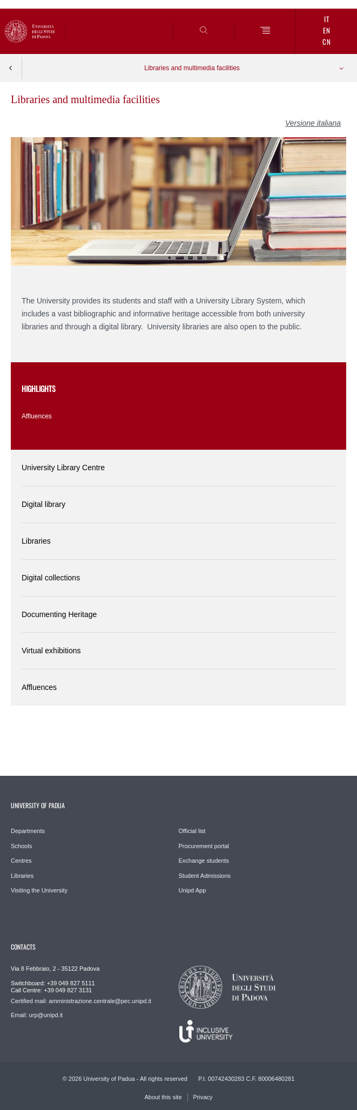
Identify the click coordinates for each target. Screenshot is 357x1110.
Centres (21, 860)
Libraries (36, 541)
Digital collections (51, 577)
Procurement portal (204, 846)
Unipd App (192, 890)
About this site (162, 1097)
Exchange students (204, 860)
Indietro (11, 68)
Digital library (43, 504)
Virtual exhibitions (51, 650)
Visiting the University (39, 890)
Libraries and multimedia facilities (192, 68)
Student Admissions (205, 875)
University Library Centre (63, 467)
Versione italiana (313, 123)
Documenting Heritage (59, 614)
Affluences (37, 416)
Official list (192, 831)
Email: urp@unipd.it (37, 1015)
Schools (21, 846)
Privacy (203, 1097)
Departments (28, 831)
